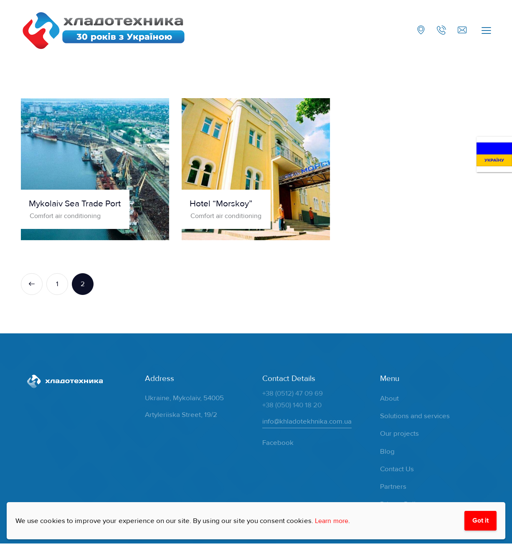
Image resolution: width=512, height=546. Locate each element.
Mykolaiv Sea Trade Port (82, 205)
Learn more (333, 520)
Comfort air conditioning (68, 217)
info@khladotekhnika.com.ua (307, 423)
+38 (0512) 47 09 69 (292, 395)
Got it (479, 520)
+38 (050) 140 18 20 (292, 407)
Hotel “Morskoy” (227, 205)
